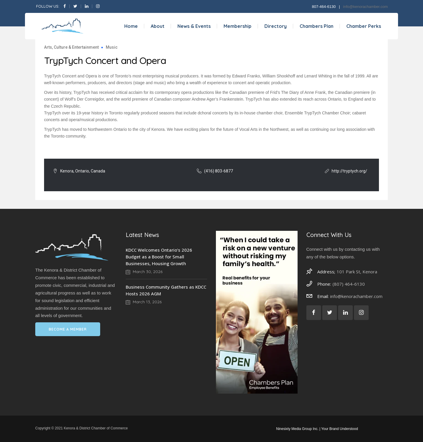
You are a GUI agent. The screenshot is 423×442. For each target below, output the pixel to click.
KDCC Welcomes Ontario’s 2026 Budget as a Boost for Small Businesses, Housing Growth (159, 256)
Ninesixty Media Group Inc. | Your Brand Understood (317, 429)
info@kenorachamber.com (365, 6)
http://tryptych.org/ (349, 171)
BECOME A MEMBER (68, 329)
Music (112, 47)
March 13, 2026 (144, 301)
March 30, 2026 (144, 271)
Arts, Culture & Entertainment (71, 47)
